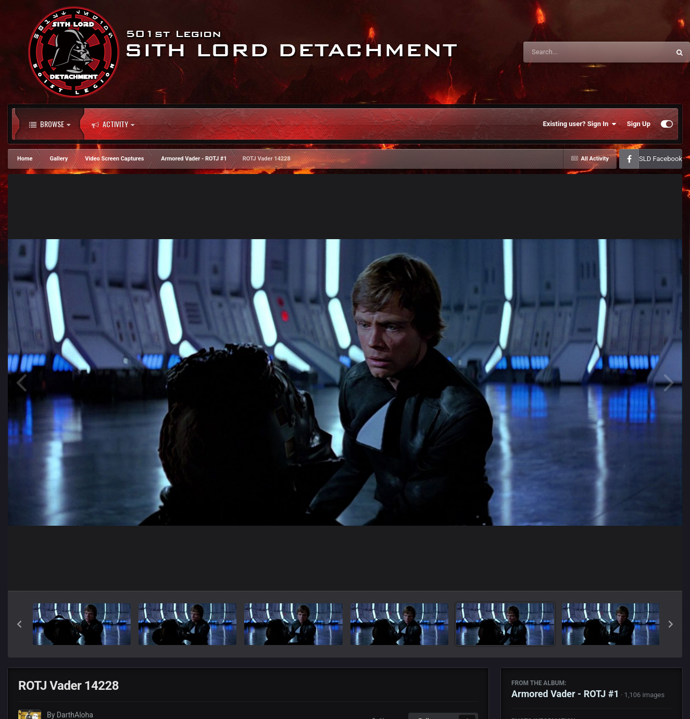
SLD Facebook (660, 159)
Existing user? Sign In (580, 124)
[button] (19, 624)
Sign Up (638, 124)
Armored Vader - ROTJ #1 (565, 693)
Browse (49, 124)
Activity (113, 124)
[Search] (570, 52)
